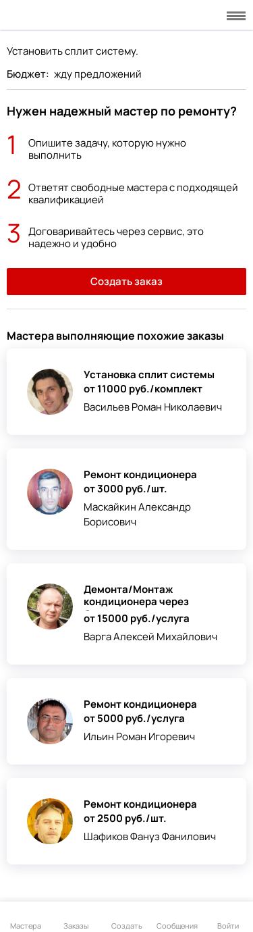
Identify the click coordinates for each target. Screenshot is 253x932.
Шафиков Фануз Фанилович (150, 836)
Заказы (75, 918)
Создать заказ (126, 281)
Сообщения (177, 918)
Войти (228, 918)
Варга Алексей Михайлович (150, 636)
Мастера (25, 918)
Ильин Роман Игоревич (139, 736)
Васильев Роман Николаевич (153, 407)
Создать (126, 918)
